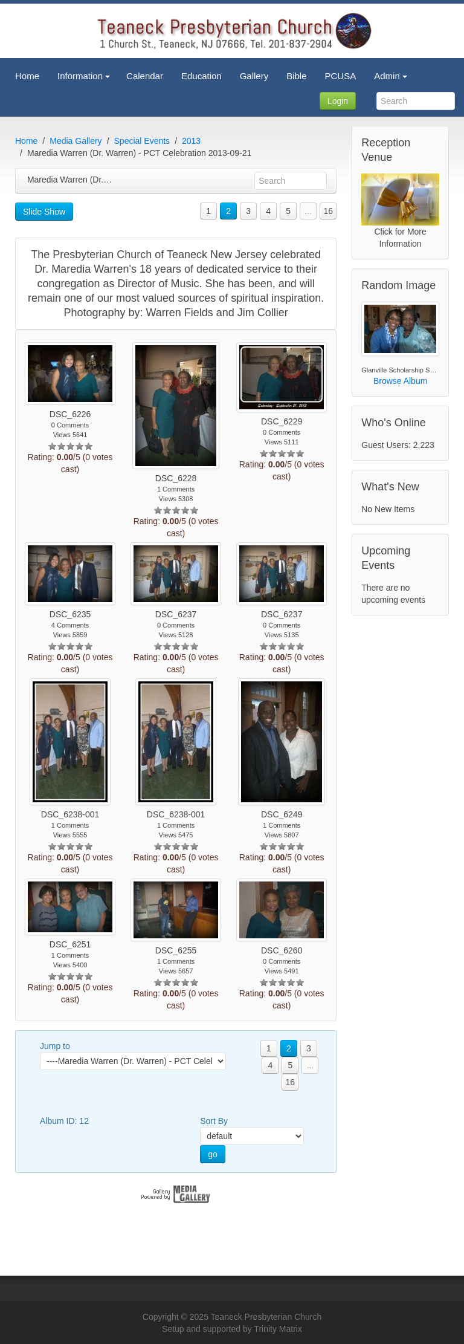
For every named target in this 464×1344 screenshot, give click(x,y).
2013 (191, 141)
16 (328, 211)
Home (26, 141)
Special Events (142, 141)
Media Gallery (76, 141)
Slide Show (44, 211)
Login (337, 101)
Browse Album (400, 381)
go (213, 1154)
